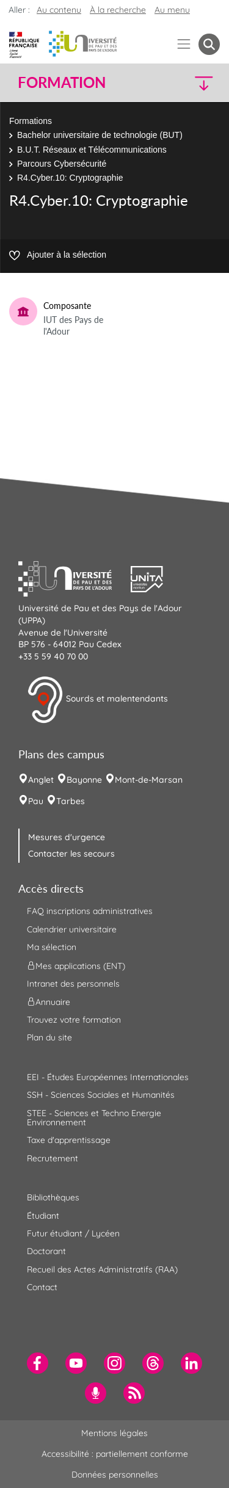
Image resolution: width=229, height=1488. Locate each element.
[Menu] (184, 44)
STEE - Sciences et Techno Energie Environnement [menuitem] (94, 1118)
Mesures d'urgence (66, 837)
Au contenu (59, 9)
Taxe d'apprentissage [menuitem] (69, 1139)
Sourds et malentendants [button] (97, 699)
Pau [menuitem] (35, 801)
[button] (196, 82)
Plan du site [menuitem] (49, 1037)
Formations (30, 121)
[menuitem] (37, 1363)
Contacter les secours (71, 853)
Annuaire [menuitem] (48, 1001)
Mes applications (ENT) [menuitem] (76, 965)
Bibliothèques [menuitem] (53, 1197)
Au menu (172, 9)
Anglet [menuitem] (41, 779)
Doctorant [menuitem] (46, 1251)
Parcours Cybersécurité (61, 164)
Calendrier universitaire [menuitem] (72, 929)
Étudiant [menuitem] (43, 1215)
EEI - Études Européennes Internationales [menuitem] (108, 1077)
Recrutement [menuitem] (52, 1158)
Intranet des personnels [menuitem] (73, 983)
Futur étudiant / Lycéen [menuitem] (73, 1233)
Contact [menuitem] (42, 1287)
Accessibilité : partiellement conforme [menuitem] (115, 1453)
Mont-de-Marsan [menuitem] (149, 779)
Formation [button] (62, 82)
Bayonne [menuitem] (84, 779)
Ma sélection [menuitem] (51, 947)
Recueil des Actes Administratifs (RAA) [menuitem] (102, 1269)
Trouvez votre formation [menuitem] (74, 1019)
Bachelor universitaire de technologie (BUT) (100, 135)
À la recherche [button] (118, 9)
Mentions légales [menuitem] (114, 1433)
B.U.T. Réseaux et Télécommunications (92, 149)
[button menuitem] (209, 44)
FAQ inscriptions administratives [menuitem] (90, 911)
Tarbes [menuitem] (70, 801)
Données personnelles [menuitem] (114, 1474)
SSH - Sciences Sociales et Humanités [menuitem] (101, 1094)
